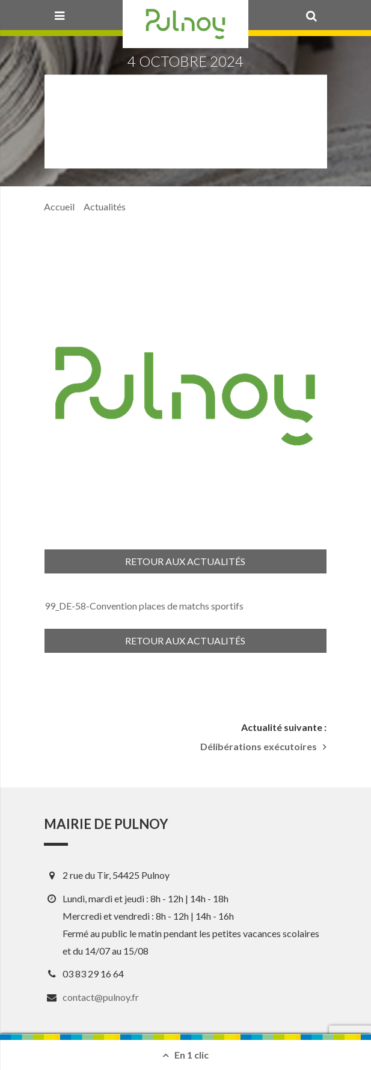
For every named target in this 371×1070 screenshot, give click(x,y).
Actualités (105, 206)
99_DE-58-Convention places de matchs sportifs (144, 605)
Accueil (59, 206)
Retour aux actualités (185, 561)
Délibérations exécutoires (258, 746)
